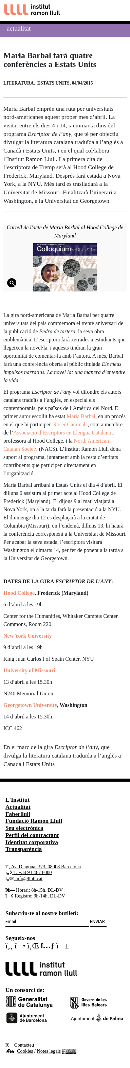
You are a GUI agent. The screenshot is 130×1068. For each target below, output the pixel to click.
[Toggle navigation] (118, 10)
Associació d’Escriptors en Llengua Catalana (62, 432)
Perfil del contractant (32, 835)
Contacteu (24, 1045)
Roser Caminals (70, 424)
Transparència (23, 849)
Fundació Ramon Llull (33, 821)
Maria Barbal (81, 416)
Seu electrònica (24, 828)
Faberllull (17, 814)
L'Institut (17, 800)
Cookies (19, 1051)
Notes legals (49, 1051)
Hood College (19, 593)
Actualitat (19, 28)
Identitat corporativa (31, 842)
